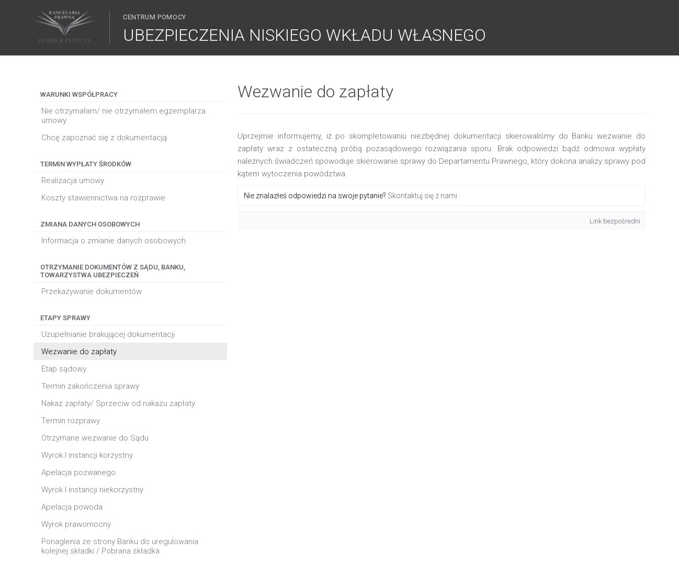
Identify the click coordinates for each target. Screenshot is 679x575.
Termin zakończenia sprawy (90, 386)
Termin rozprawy (70, 420)
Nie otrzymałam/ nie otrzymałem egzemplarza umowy (123, 115)
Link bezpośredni (615, 221)
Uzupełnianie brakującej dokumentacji (108, 334)
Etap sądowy (63, 369)
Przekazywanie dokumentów (91, 291)
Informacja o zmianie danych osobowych (113, 240)
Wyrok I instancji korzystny (87, 455)
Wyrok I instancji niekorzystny (92, 489)
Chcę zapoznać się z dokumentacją (104, 137)
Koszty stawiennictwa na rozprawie (103, 197)
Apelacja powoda (72, 507)
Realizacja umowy (72, 180)
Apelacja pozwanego (78, 472)
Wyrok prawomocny (76, 524)
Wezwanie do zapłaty (79, 351)
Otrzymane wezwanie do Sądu (95, 438)
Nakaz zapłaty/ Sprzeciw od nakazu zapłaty (118, 403)
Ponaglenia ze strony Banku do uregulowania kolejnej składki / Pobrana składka (119, 546)
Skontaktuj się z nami (422, 195)
